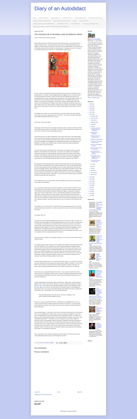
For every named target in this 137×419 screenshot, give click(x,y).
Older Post (79, 392)
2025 (90, 106)
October (93, 120)
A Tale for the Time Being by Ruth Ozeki (96, 142)
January (93, 174)
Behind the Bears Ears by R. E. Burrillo (96, 148)
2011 (90, 195)
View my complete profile (93, 97)
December (93, 116)
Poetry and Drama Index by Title (42, 21)
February (93, 172)
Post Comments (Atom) (46, 394)
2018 (90, 181)
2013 (90, 191)
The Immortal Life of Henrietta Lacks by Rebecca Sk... (95, 157)
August (92, 124)
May (92, 166)
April (92, 168)
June (92, 164)
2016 (90, 185)
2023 (90, 110)
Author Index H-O (55, 18)
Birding (75, 21)
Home (34, 18)
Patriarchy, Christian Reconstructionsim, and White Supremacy (99, 223)
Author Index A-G (43, 18)
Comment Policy (75, 23)
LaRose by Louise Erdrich (96, 139)
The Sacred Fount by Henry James (95, 161)
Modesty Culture (83, 21)
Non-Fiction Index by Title (95, 18)
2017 (90, 183)
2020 (90, 177)
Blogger (75, 411)
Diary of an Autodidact (60, 8)
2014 (90, 189)
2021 (90, 114)
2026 (90, 104)
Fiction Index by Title (80, 18)
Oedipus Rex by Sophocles (94, 133)
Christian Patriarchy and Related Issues (44, 23)
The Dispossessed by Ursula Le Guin (95, 136)
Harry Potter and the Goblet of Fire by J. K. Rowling (96, 152)
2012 (90, 193)
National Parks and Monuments (61, 21)
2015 (90, 187)
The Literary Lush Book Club (90, 23)
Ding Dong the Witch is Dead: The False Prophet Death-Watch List (51, 26)
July (92, 126)
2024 (90, 108)
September (93, 122)
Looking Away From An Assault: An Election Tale (99, 326)
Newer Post (37, 392)
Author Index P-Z (67, 18)
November (93, 118)
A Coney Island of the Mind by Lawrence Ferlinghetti (95, 129)
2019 (90, 179)
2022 (90, 112)
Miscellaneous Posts (62, 23)
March (92, 170)
